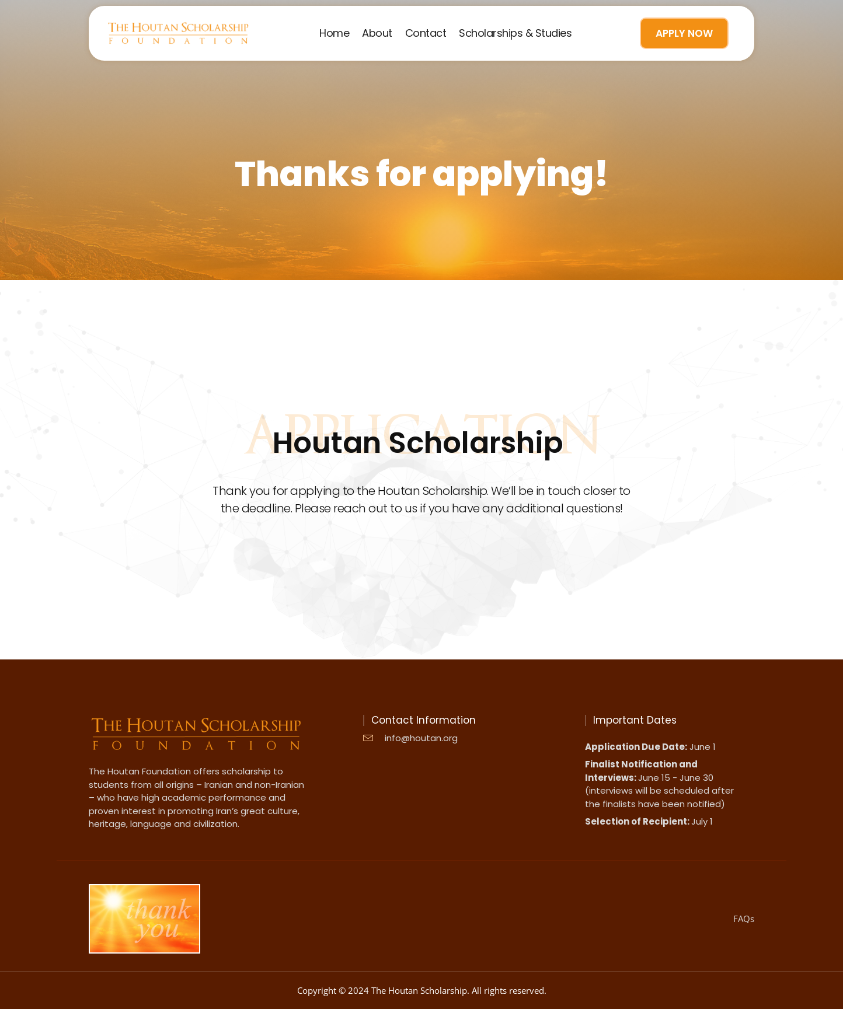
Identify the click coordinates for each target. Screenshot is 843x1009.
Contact (426, 33)
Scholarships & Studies (515, 33)
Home (334, 33)
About (377, 33)
